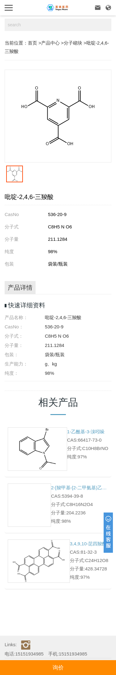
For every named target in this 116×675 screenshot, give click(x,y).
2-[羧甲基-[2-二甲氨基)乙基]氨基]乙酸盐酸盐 (79, 487)
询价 (58, 667)
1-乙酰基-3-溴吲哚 (86, 431)
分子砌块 (73, 42)
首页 (32, 42)
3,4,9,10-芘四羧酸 (88, 543)
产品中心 (50, 42)
